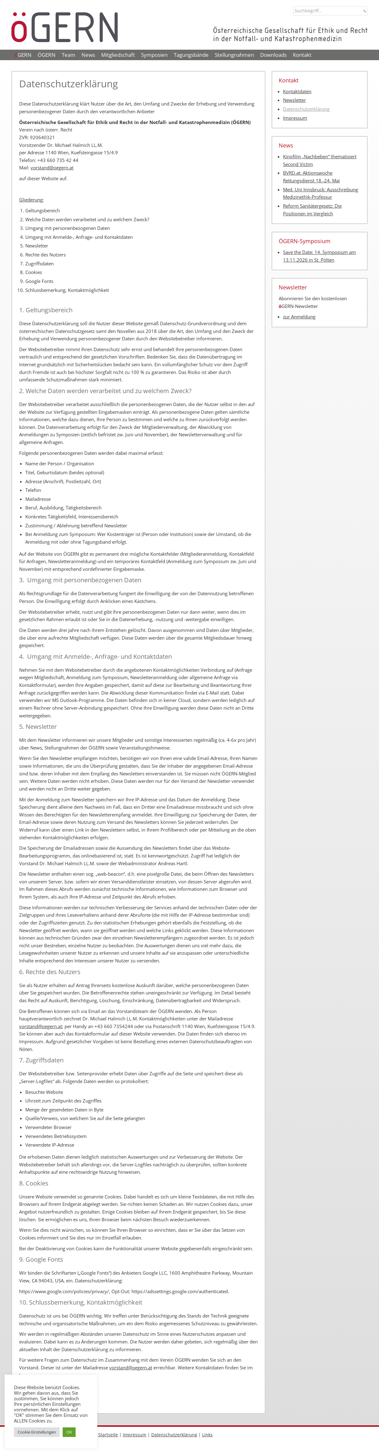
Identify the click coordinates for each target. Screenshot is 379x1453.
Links (207, 1435)
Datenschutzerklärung (306, 109)
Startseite (108, 1435)
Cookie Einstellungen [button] (37, 1432)
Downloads (273, 54)
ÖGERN (47, 54)
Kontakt (302, 54)
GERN (23, 54)
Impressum (295, 118)
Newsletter (294, 100)
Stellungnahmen (234, 54)
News (88, 54)
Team (68, 54)
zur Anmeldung (299, 316)
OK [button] (69, 1432)
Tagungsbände (191, 54)
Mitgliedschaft (118, 54)
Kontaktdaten (297, 91)
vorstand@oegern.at (52, 167)
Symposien (154, 54)
